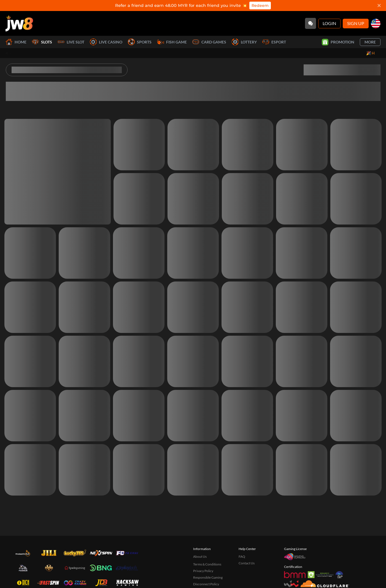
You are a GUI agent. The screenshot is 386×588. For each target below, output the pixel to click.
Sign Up (355, 23)
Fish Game (172, 42)
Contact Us (247, 563)
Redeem (260, 5)
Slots (42, 42)
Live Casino (106, 42)
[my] (375, 23)
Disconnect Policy (206, 584)
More (370, 42)
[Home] (19, 23)
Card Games (209, 42)
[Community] (310, 23)
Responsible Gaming (208, 577)
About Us (200, 556)
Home (16, 42)
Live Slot (71, 42)
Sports (140, 42)
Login (329, 23)
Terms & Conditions (207, 564)
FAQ (242, 556)
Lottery (244, 42)
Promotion (338, 42)
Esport (274, 42)
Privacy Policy (203, 571)
